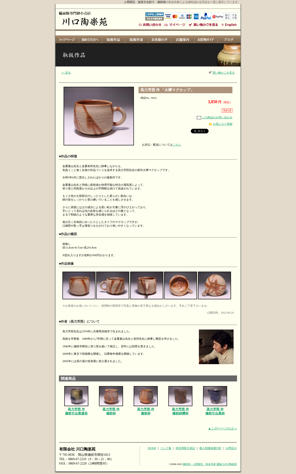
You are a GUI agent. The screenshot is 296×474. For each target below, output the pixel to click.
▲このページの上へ (222, 428)
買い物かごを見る (222, 72)
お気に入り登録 (220, 124)
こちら (177, 144)
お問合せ (231, 448)
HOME (152, 448)
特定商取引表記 (185, 448)
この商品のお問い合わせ (214, 117)
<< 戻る (66, 72)
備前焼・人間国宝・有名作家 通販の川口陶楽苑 (210, 464)
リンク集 (165, 448)
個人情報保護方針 (210, 448)
